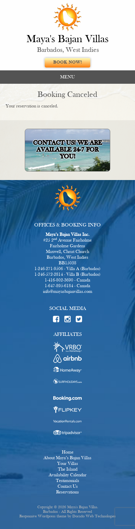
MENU (67, 77)
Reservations (67, 492)
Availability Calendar (68, 475)
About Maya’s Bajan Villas (67, 458)
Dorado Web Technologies (94, 516)
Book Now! (67, 62)
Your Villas (67, 463)
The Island (67, 469)
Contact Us (68, 486)
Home (67, 452)
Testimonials (67, 481)
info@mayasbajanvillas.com (67, 291)
